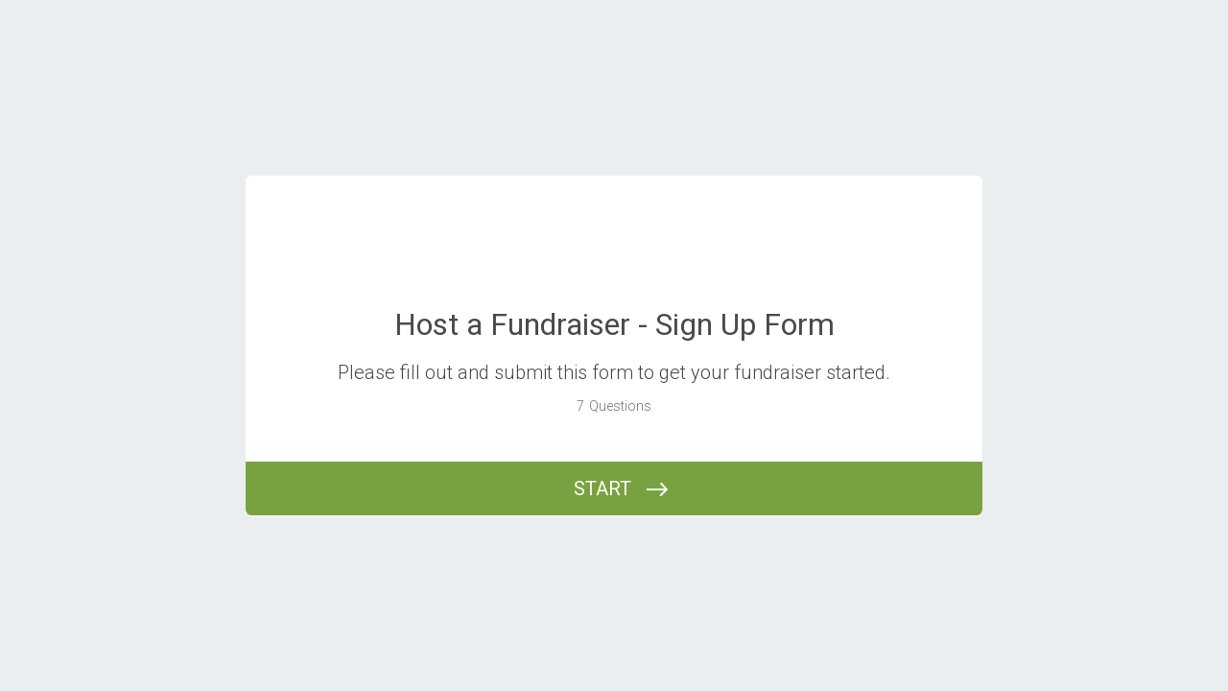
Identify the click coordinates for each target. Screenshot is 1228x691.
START (602, 488)
